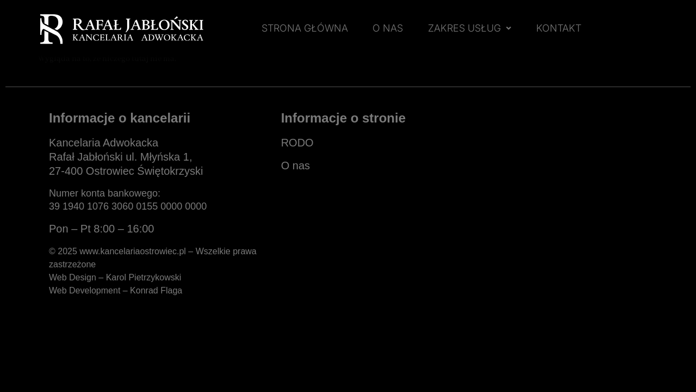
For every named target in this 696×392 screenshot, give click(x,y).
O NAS (387, 28)
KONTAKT (558, 28)
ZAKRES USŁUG (469, 28)
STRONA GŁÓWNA (305, 28)
